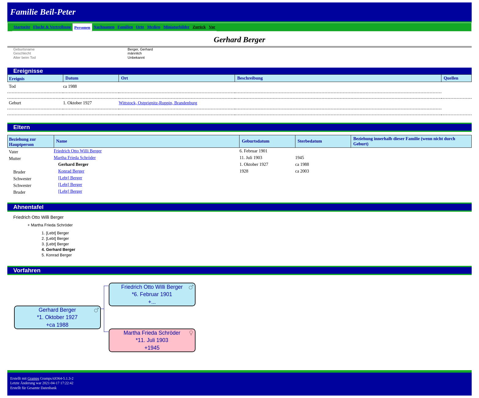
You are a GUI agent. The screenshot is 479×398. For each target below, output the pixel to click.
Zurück (199, 26)
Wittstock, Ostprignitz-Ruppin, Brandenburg (158, 102)
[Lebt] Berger (70, 177)
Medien (153, 26)
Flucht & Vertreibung (52, 26)
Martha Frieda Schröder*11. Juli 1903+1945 (152, 340)
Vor (212, 26)
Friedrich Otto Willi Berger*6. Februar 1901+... (152, 294)
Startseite (22, 26)
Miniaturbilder (176, 26)
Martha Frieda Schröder (75, 157)
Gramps (33, 378)
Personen (82, 27)
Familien (125, 26)
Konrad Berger (71, 171)
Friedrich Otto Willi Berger (78, 150)
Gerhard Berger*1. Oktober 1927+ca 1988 (57, 317)
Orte (140, 26)
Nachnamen (104, 26)
